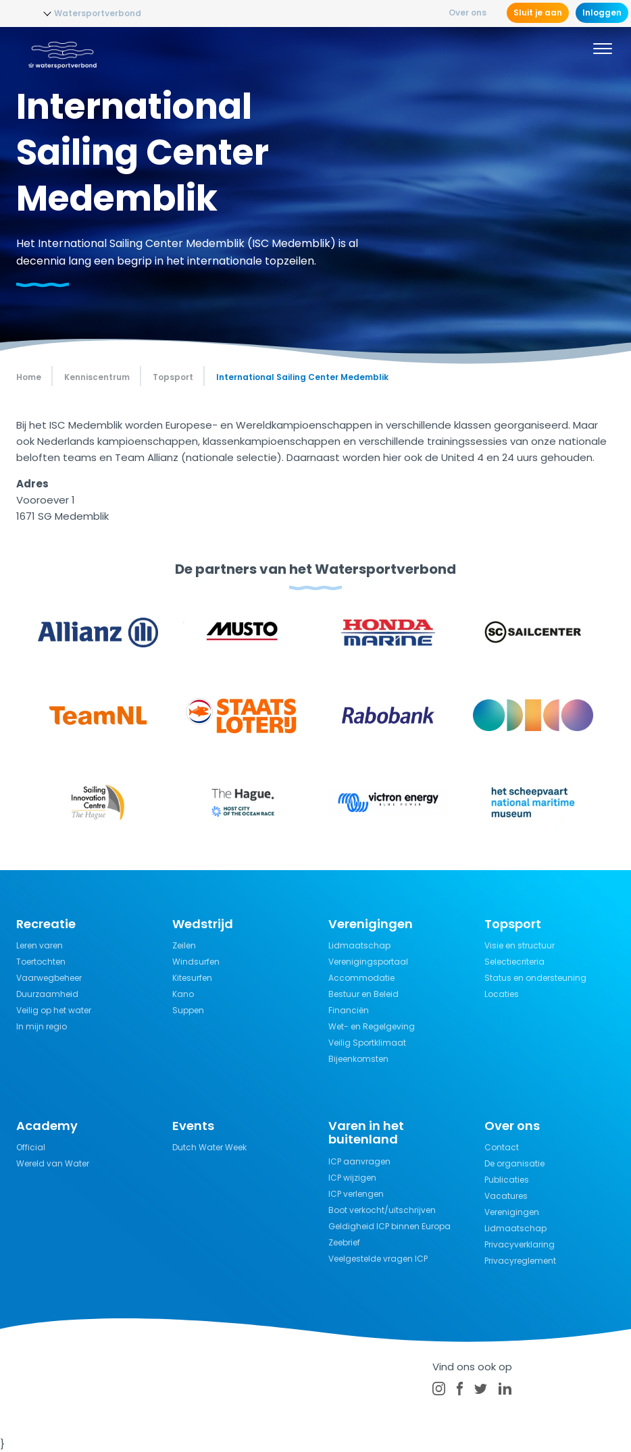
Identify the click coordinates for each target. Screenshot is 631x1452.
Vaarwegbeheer (49, 978)
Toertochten (41, 961)
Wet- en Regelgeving (371, 1026)
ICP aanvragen (359, 1161)
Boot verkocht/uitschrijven (382, 1210)
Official (30, 1147)
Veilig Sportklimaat (367, 1042)
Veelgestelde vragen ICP (378, 1258)
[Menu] (602, 50)
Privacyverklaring (519, 1244)
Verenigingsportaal (368, 961)
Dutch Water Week (209, 1147)
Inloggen (602, 12)
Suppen (188, 1010)
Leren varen (39, 945)
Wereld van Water (52, 1163)
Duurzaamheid (47, 994)
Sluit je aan (537, 12)
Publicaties (506, 1179)
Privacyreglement (520, 1260)
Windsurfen (196, 961)
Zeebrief (344, 1242)
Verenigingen (511, 1212)
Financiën (348, 1010)
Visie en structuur (519, 945)
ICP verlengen (356, 1194)
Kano (183, 994)
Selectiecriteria (514, 961)
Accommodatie (361, 978)
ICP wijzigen (352, 1177)
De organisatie (514, 1163)
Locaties (501, 994)
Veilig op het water (53, 1010)
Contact (501, 1147)
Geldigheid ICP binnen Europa (389, 1226)
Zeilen (184, 945)
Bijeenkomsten (358, 1059)
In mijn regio (41, 1026)
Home (28, 377)
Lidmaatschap (359, 945)
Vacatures (506, 1196)
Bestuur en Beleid (363, 994)
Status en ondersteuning (535, 978)
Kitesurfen (192, 978)
